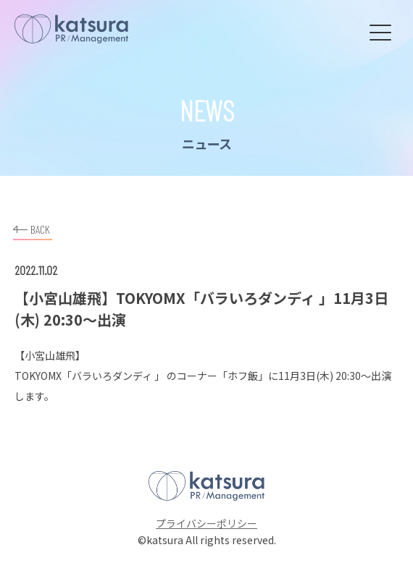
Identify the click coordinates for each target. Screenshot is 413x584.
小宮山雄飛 (50, 355)
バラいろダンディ (112, 375)
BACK (31, 227)
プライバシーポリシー (206, 523)
